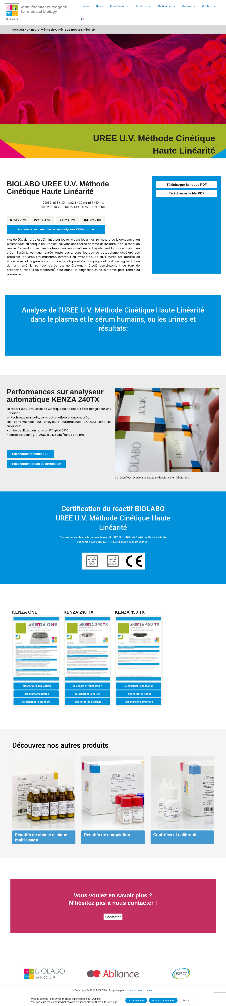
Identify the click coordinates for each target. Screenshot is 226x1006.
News (100, 12)
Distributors (161, 12)
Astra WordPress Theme (138, 990)
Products (140, 12)
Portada (18, 28)
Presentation (118, 12)
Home (87, 12)
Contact (200, 12)
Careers (182, 12)
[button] (125, 12)
